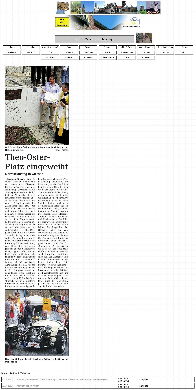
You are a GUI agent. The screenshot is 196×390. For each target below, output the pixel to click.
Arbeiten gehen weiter (28, 386)
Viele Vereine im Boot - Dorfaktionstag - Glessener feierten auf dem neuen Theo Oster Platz (62, 380)
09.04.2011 (7, 386)
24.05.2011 (7, 380)
